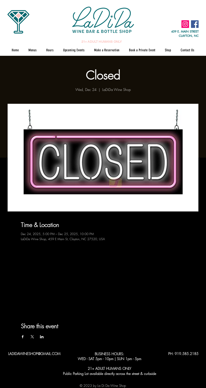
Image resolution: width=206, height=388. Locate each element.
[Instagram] (185, 24)
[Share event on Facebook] (23, 336)
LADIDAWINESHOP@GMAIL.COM (34, 353)
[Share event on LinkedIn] (42, 336)
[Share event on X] (32, 336)
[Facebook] (195, 24)
